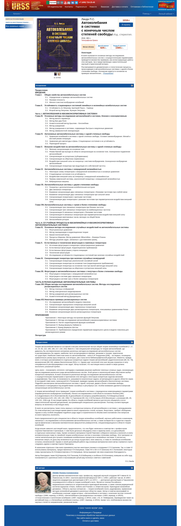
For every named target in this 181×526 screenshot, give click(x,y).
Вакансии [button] (104, 7)
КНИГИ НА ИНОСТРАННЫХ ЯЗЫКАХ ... (18, 22)
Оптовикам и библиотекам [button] (142, 7)
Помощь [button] (146, 14)
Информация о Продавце (90, 513)
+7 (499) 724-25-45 (87, 2)
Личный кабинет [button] (166, 14)
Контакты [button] (69, 7)
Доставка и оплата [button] (120, 7)
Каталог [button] (16, 14)
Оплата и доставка (90, 521)
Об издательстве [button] (55, 7)
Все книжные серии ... (16, 26)
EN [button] (62, 2)
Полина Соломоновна (65, 473)
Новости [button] (93, 7)
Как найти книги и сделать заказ (90, 518)
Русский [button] (53, 2)
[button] (65, 2)
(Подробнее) (108, 73)
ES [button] (58, 2)
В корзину (126, 25)
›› (103, 47)
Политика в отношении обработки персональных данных (90, 515)
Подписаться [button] (81, 7)
